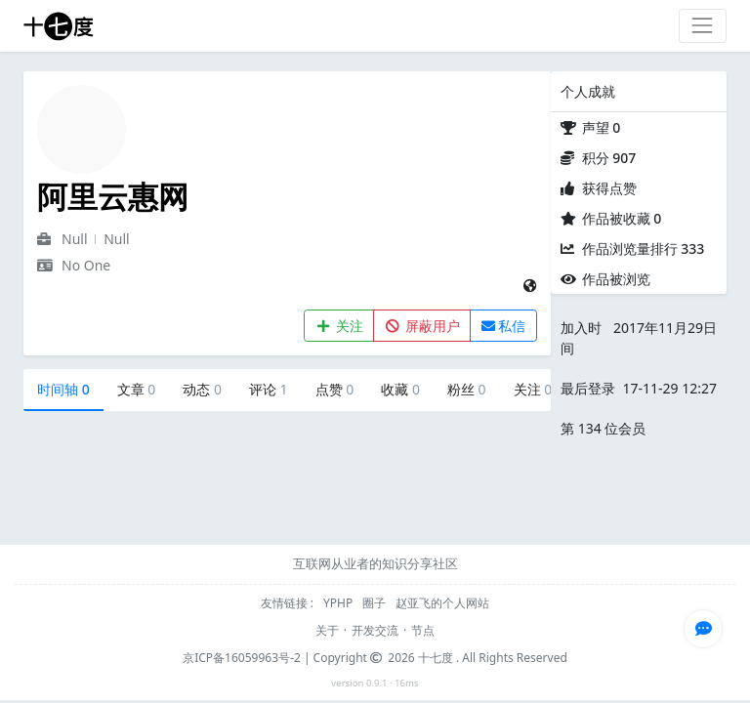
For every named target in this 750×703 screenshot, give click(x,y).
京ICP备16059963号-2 (242, 657)
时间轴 (63, 389)
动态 (202, 389)
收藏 (400, 389)
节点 (423, 630)
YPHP (339, 603)
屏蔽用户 (422, 325)
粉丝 (466, 389)
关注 (339, 325)
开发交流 (375, 630)
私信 (503, 325)
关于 (327, 630)
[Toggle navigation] (703, 26)
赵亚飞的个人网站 (442, 603)
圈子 (375, 603)
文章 (136, 389)
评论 (268, 389)
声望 (601, 127)
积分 (609, 157)
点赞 (334, 389)
